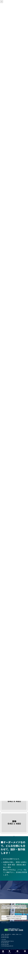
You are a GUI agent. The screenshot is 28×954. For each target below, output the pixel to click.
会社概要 (9, 951)
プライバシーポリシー (5, 922)
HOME (3, 951)
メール (25, 951)
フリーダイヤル (17, 951)
